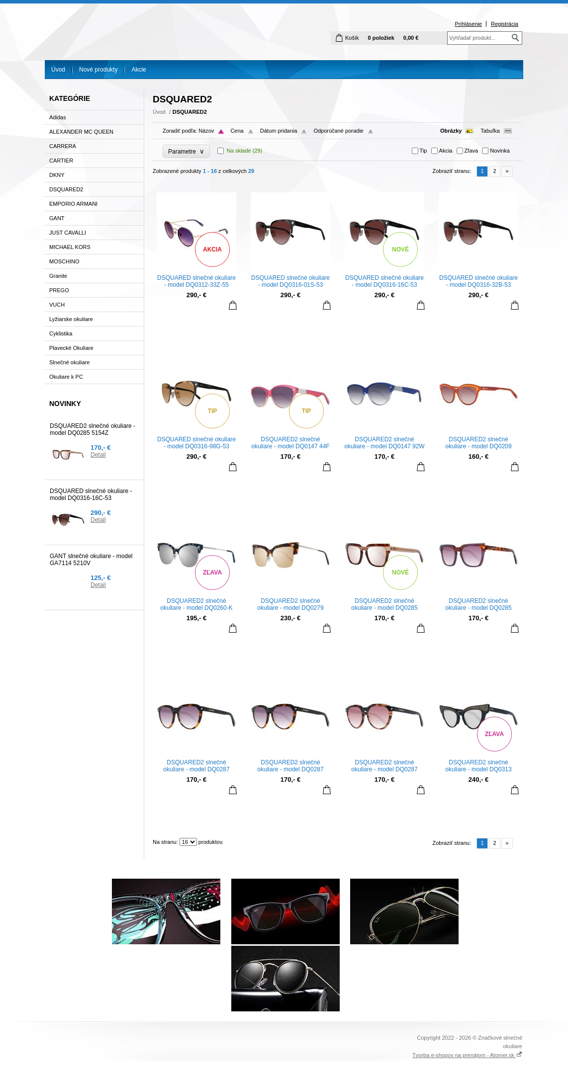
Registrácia (504, 24)
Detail (98, 454)
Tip (423, 151)
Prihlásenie (468, 24)
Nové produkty (98, 69)
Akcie (138, 69)
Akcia (446, 151)
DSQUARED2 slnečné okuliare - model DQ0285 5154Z (92, 429)
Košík (352, 38)
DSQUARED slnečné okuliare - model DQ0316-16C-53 (91, 494)
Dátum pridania (278, 131)
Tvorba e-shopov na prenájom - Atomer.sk (467, 1055)
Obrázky (451, 131)
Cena (236, 131)
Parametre (186, 151)
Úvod (58, 69)
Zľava (471, 151)
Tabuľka (490, 131)
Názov (206, 131)
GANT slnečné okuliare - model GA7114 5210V (91, 560)
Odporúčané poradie (338, 131)
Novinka (500, 151)
